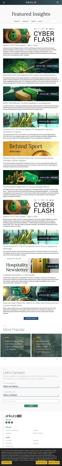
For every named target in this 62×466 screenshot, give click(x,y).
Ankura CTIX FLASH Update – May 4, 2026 (20, 216)
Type (40, 21)
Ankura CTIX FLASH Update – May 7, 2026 (20, 45)
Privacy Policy (51, 460)
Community (9, 446)
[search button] (57, 2)
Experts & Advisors (11, 430)
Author (34, 21)
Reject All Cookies (54, 462)
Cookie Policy (41, 460)
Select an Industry (31, 386)
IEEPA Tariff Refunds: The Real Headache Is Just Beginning (27, 103)
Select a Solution (31, 395)
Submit (31, 406)
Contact (35, 443)
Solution (17, 21)
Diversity (36, 440)
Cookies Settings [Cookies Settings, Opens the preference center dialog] (6, 462)
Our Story (8, 440)
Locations (8, 443)
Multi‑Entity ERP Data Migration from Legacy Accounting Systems (29, 75)
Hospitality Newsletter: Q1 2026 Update (19, 275)
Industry (26, 21)
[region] (31, 457)
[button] (4, 2)
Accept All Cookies (41, 462)
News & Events (38, 433)
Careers (35, 430)
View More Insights (31, 318)
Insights (8, 433)
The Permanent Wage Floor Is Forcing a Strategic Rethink (26, 187)
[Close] (59, 451)
